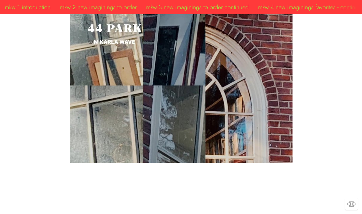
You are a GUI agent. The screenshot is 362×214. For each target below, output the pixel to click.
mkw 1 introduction (27, 7)
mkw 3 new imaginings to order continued (197, 7)
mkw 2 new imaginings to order (98, 7)
